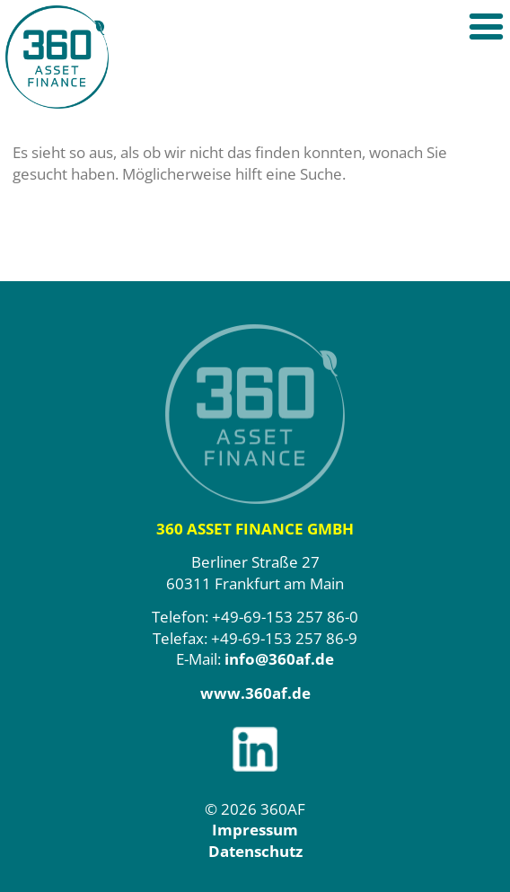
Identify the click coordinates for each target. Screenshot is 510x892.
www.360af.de (255, 693)
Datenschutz (255, 851)
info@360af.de (279, 659)
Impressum (255, 829)
